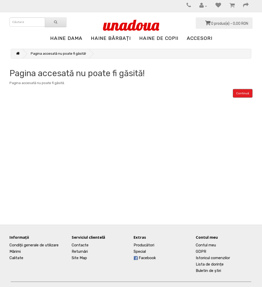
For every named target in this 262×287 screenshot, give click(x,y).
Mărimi (15, 251)
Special (140, 251)
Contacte (80, 245)
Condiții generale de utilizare (34, 245)
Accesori (199, 38)
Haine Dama (66, 38)
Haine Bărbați (111, 38)
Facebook (145, 258)
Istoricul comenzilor (213, 258)
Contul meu (206, 245)
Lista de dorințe (210, 264)
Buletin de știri (208, 270)
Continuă (242, 93)
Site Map (79, 258)
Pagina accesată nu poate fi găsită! (58, 53)
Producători (144, 245)
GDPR (201, 251)
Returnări (80, 251)
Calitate (16, 258)
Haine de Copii (158, 38)
